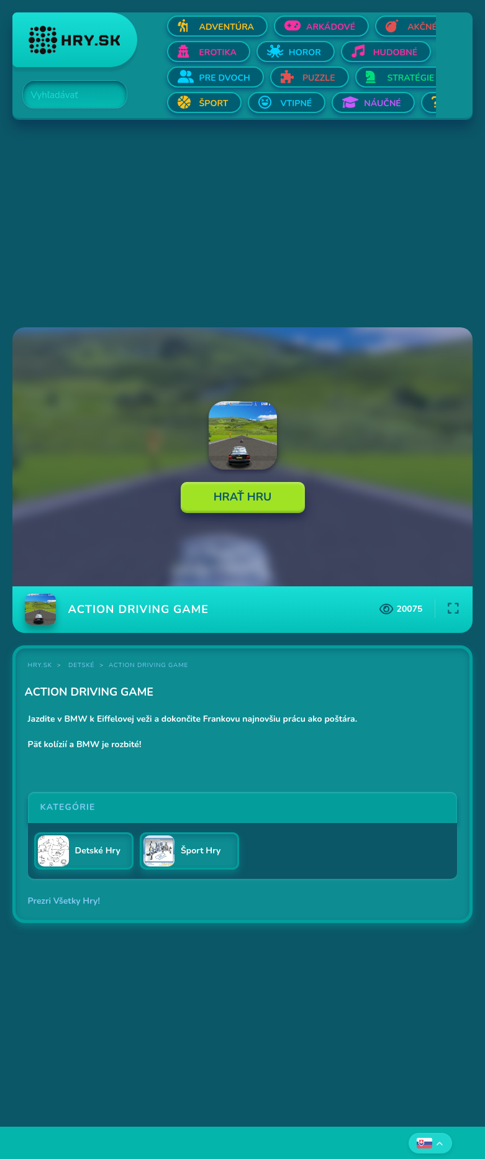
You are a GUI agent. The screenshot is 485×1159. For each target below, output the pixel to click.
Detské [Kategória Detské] (81, 665)
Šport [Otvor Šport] (214, 103)
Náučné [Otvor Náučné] (382, 103)
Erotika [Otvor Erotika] (218, 52)
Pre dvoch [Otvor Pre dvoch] (224, 78)
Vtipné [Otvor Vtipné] (296, 103)
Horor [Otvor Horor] (305, 52)
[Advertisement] (242, 225)
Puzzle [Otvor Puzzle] (318, 78)
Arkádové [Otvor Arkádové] (330, 27)
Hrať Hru (243, 496)
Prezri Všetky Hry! (64, 901)
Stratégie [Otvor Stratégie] (411, 78)
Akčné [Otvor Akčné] (422, 27)
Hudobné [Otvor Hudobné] (395, 52)
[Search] (67, 95)
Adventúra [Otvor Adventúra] (227, 27)
